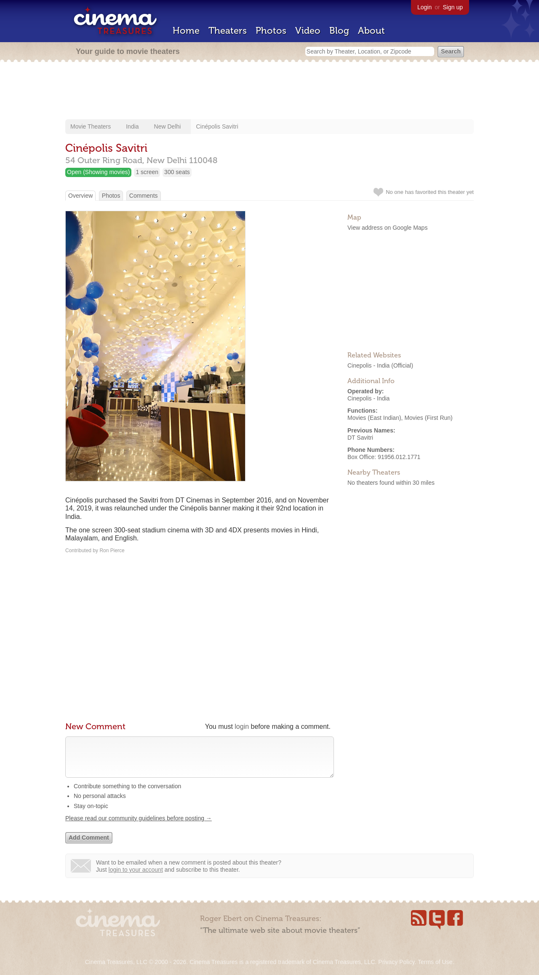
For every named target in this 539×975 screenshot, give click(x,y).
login (242, 726)
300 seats (177, 172)
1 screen (147, 172)
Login (424, 7)
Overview (80, 195)
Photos (271, 30)
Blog (339, 30)
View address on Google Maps (387, 227)
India (132, 126)
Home (186, 30)
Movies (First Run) (428, 417)
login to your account (136, 878)
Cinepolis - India (368, 365)
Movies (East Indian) (374, 417)
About (371, 30)
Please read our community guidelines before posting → (138, 826)
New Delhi (167, 126)
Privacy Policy (396, 962)
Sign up (453, 7)
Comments (143, 195)
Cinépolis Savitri (217, 126)
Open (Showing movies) (98, 172)
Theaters (227, 30)
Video (307, 30)
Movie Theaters (90, 126)
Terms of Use (435, 962)
